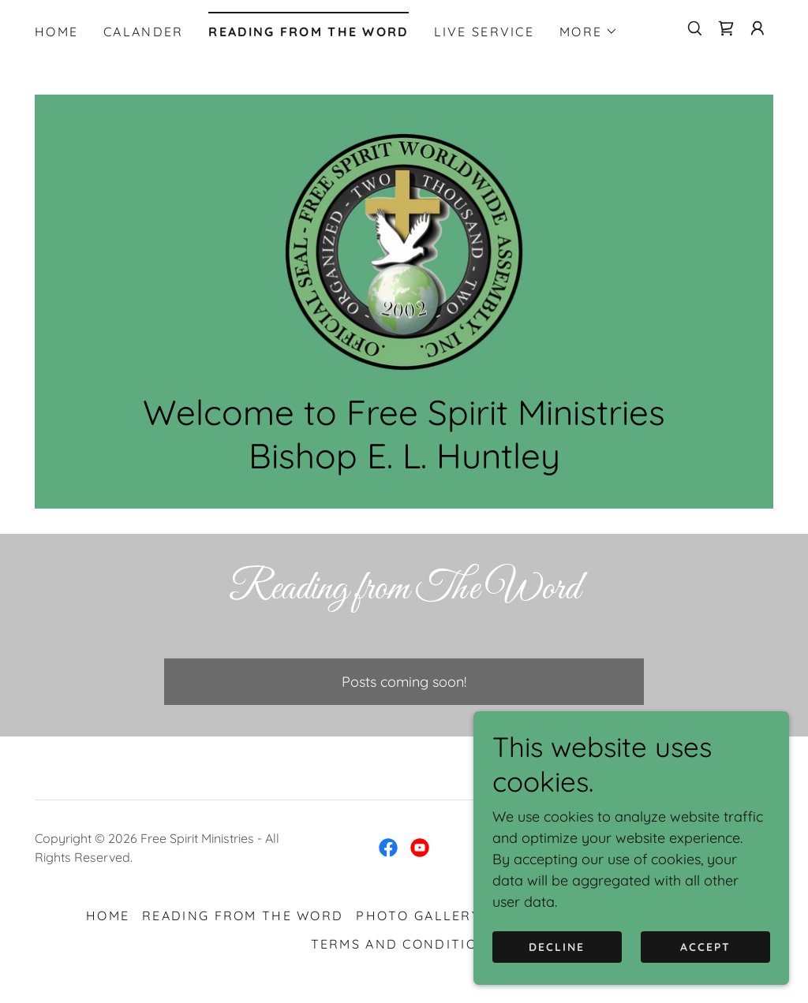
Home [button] (107, 916)
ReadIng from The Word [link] (308, 31)
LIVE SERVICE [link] (484, 31)
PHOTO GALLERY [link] (418, 916)
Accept (705, 946)
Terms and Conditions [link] (404, 945)
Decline (557, 946)
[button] (588, 31)
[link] (726, 28)
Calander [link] (143, 31)
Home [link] (56, 31)
